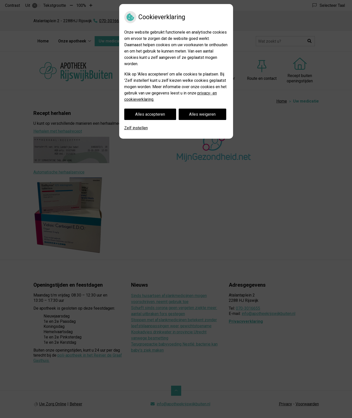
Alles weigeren (202, 114)
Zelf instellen (136, 128)
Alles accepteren (150, 114)
